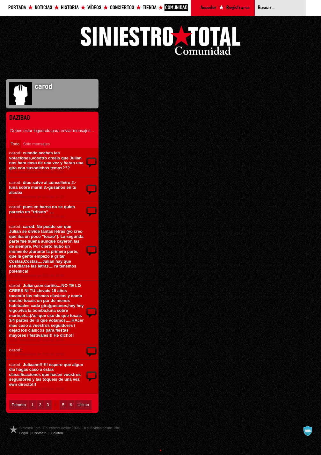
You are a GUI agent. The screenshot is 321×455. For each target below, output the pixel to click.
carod (14, 152)
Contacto (39, 433)
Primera (19, 404)
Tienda (150, 7)
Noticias (43, 7)
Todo (15, 144)
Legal (23, 433)
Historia (70, 7)
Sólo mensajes (36, 144)
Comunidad (176, 7)
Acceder (208, 7)
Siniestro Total (160, 42)
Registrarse (238, 7)
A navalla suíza (307, 431)
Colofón (57, 433)
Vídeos (94, 7)
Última (83, 404)
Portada (17, 7)
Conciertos (122, 7)
